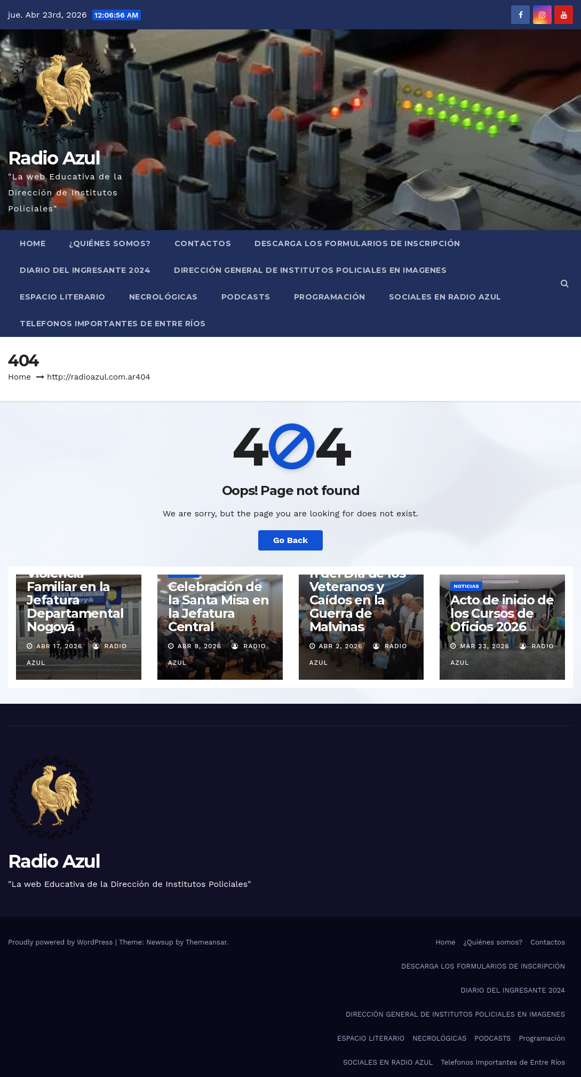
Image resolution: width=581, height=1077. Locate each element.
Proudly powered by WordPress (61, 942)
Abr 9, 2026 (199, 646)
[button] (565, 283)
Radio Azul (54, 158)
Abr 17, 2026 (59, 646)
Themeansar (206, 942)
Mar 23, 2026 (485, 646)
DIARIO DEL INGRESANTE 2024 (85, 270)
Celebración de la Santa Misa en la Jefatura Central (218, 606)
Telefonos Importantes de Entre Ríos (113, 323)
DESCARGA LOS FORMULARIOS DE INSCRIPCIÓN (357, 243)
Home (32, 243)
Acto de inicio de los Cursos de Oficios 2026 (502, 613)
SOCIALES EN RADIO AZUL (445, 297)
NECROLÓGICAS (163, 297)
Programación (329, 297)
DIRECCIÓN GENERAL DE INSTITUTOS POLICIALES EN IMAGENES (310, 270)
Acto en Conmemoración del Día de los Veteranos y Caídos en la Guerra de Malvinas (357, 586)
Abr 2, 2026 (340, 646)
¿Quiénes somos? (110, 243)
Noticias (466, 586)
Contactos (203, 243)
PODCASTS (245, 297)
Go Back (290, 540)
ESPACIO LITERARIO (63, 297)
